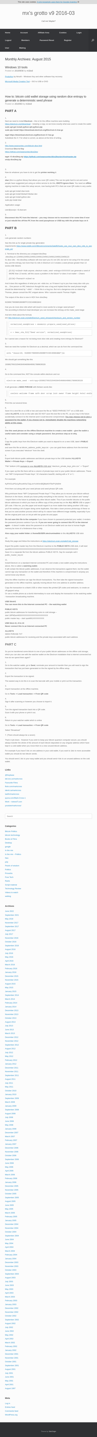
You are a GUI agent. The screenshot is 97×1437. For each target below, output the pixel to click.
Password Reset (47, 40)
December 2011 (11, 1068)
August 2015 (10, 984)
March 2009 (10, 1102)
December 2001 (11, 1354)
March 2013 (10, 1033)
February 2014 (11, 1003)
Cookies (63, 33)
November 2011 (11, 1071)
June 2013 (9, 1029)
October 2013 (10, 1018)
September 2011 (12, 1075)
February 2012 (11, 1060)
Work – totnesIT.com (13, 802)
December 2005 (11, 1186)
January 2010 (10, 1094)
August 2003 (10, 1278)
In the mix (9, 850)
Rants (7, 881)
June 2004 (9, 1239)
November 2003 (11, 1266)
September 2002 (12, 1320)
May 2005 (9, 1209)
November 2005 (11, 1190)
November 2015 (11, 980)
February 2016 (11, 968)
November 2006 (11, 1152)
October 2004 (10, 1232)
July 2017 (9, 934)
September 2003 (12, 1274)
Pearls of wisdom (12, 866)
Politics (8, 869)
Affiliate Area (43, 33)
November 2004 (11, 1228)
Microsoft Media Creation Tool (17, 81)
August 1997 (10, 1388)
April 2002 (9, 1339)
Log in (7, 1403)
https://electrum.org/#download (18, 124)
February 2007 (11, 1140)
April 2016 (9, 961)
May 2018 (9, 919)
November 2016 (11, 938)
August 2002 (10, 1323)
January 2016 (10, 972)
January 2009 (10, 1106)
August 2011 (10, 1079)
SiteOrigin (52, 1431)
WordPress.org (11, 1415)
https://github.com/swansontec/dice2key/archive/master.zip (50, 157)
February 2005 (11, 1216)
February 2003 (11, 1300)
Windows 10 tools (16, 67)
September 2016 (12, 946)
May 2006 (9, 1167)
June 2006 (9, 1163)
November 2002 (11, 1312)
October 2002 (10, 1316)
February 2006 (11, 1178)
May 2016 (9, 957)
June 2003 (9, 1285)
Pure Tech (9, 877)
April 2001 (9, 1384)
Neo (6, 858)
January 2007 (10, 1144)
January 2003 (10, 1304)
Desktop (8, 843)
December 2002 (11, 1308)
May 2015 (9, 987)
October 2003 (10, 1270)
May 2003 (9, 1289)
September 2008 (12, 1110)
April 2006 (9, 1171)
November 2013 (11, 1014)
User (7, 48)
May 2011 (9, 1087)
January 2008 (10, 1129)
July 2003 (9, 1281)
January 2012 (10, 1064)
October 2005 (10, 1194)
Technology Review (13, 888)
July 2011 (9, 1083)
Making (22, 48)
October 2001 (10, 1362)
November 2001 (11, 1358)
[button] (93, 40)
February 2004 (11, 1255)
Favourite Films (11, 783)
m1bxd (30, 71)
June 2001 (9, 1377)
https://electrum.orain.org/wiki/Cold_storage (60, 541)
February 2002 (11, 1346)
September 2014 (12, 995)
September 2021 (12, 915)
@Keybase (9, 775)
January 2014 (10, 1007)
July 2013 (9, 1026)
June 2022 (9, 911)
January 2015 (10, 991)
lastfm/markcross (12, 794)
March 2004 (10, 1251)
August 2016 (10, 949)
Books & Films (11, 839)
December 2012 (11, 1037)
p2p (6, 862)
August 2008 (10, 1113)
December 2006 (11, 1148)
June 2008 (9, 1121)
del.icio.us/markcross (13, 779)
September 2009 (12, 1098)
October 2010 (10, 1091)
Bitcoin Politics (11, 831)
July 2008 (9, 1117)
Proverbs (8, 873)
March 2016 (10, 965)
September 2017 (12, 926)
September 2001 (12, 1365)
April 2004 (9, 1247)
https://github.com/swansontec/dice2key (21, 152)
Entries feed (10, 1407)
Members (25, 40)
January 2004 (10, 1259)
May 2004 (9, 1243)
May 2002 (9, 1335)
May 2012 (9, 1056)
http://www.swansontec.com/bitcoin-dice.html (23, 146)
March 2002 (10, 1342)
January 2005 (10, 1220)
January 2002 (10, 1350)
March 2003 (10, 1297)
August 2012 (10, 1049)
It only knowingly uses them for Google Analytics (57, 2)
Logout (8, 40)
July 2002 (9, 1327)
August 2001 (10, 1369)
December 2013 (11, 1010)
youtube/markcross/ (13, 805)
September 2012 (12, 1045)
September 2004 (12, 1236)
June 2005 (9, 1205)
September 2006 (12, 1159)
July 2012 (9, 1052)
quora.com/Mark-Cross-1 (15, 798)
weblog (8, 896)
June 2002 (9, 1331)
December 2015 (11, 976)
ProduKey (9, 76)
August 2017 (10, 930)
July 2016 (9, 953)
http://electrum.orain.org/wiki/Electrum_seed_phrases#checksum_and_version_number (44, 318)
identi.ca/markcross (13, 790)
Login (79, 33)
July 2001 (9, 1373)
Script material (11, 885)
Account (24, 33)
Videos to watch (11, 892)
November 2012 (11, 1041)
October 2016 (10, 942)
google (8, 847)
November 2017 (11, 923)
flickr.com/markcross (13, 786)
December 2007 (11, 1132)
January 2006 (10, 1182)
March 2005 (10, 1213)
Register (68, 40)
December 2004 (11, 1224)
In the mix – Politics (13, 854)
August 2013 (10, 1022)
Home (7, 33)
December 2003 (11, 1262)
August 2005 (10, 1201)
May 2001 (9, 1381)
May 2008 (9, 1125)
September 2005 (12, 1197)
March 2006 (10, 1175)
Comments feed (11, 1411)
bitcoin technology (12, 835)
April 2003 (9, 1293)
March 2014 (10, 999)
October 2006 (10, 1155)
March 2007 (10, 1136)
